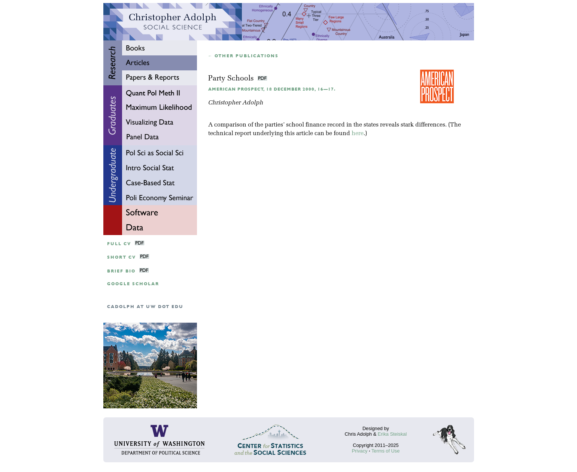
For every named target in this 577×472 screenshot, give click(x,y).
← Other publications (243, 56)
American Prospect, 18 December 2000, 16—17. (271, 89)
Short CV (121, 257)
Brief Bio (121, 271)
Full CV (119, 243)
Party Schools (232, 78)
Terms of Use (385, 451)
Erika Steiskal (392, 434)
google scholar (133, 283)
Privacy (360, 451)
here (358, 134)
